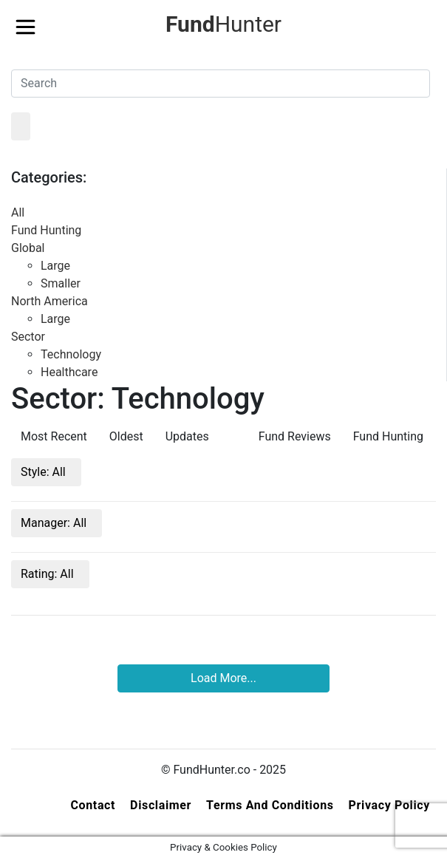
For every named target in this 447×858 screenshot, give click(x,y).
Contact (92, 805)
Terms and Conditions (270, 805)
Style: (45, 472)
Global (28, 248)
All (17, 212)
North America (49, 301)
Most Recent (54, 436)
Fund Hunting (46, 230)
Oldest (126, 436)
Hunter (223, 24)
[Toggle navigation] (25, 22)
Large (55, 266)
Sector (28, 337)
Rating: (49, 574)
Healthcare (69, 372)
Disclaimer (160, 805)
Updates (187, 436)
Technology (71, 354)
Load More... (223, 678)
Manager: (55, 523)
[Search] (220, 83)
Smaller (61, 283)
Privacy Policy (389, 805)
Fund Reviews (295, 436)
